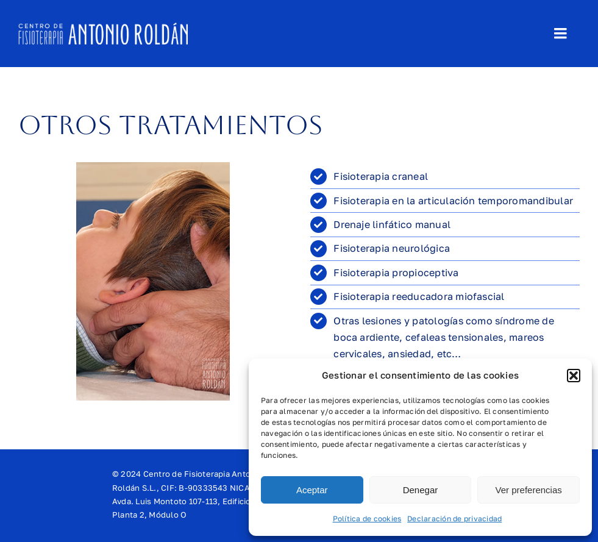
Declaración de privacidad (454, 518)
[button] (574, 375)
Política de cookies (367, 518)
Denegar (420, 490)
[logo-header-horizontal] (103, 27)
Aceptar (312, 490)
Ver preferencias (529, 490)
